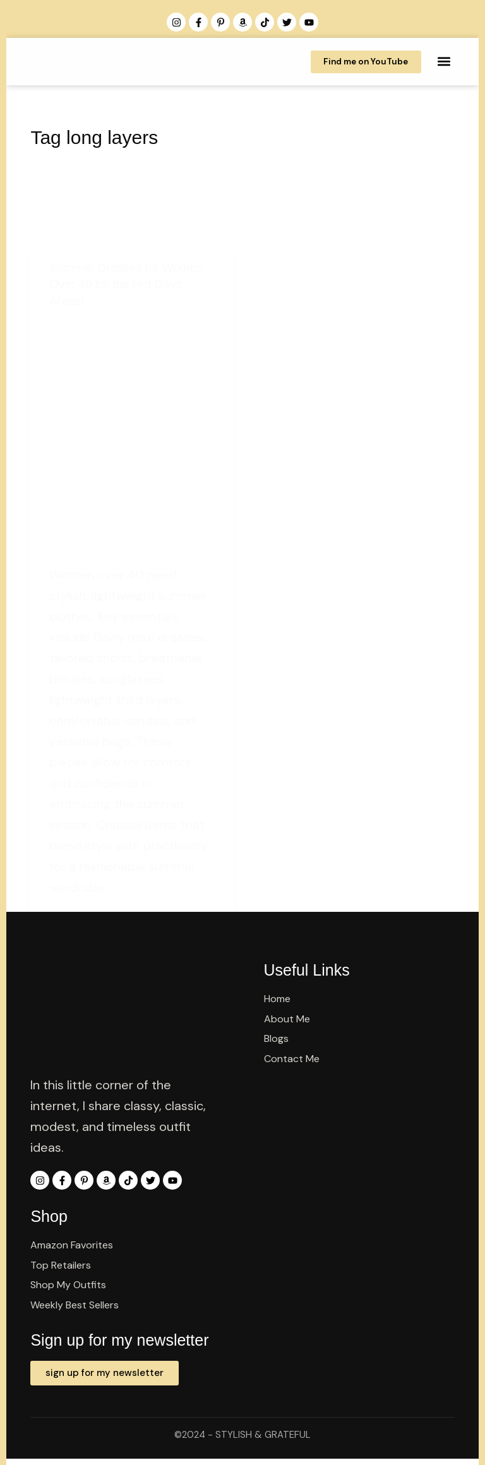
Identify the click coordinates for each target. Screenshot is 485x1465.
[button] (444, 61)
